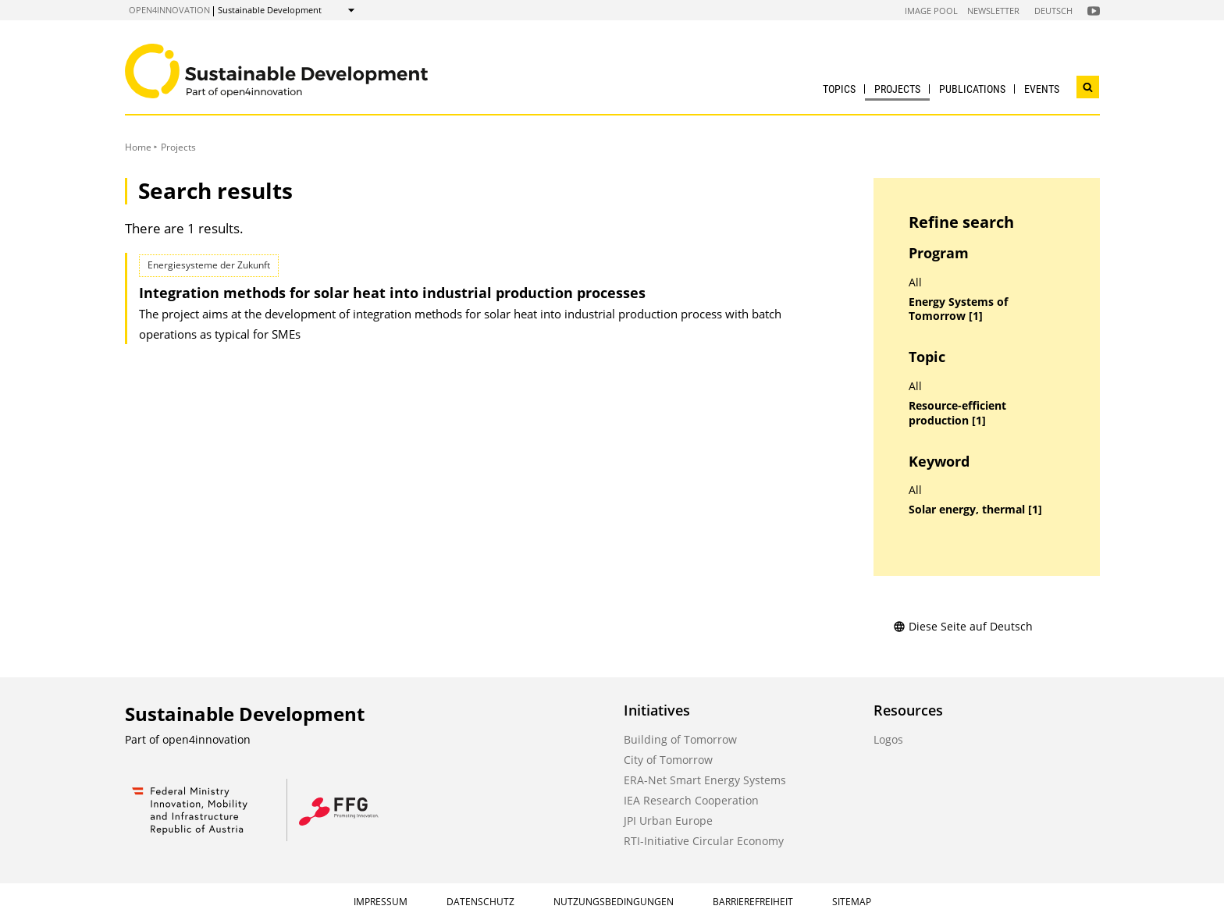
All (915, 282)
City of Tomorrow (668, 759)
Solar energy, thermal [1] (975, 510)
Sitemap (851, 901)
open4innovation (169, 10)
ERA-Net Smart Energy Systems (705, 780)
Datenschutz (480, 901)
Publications (972, 89)
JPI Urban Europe (668, 820)
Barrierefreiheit (753, 901)
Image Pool (931, 10)
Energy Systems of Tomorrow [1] (958, 309)
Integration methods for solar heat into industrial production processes (392, 292)
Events (1041, 89)
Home (138, 147)
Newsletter (993, 10)
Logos (888, 739)
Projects (897, 89)
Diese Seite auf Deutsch (963, 626)
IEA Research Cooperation (691, 800)
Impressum (380, 901)
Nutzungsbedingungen (613, 901)
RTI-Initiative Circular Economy (704, 840)
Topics (839, 89)
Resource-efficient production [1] (957, 413)
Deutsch (1053, 10)
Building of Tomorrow (680, 739)
